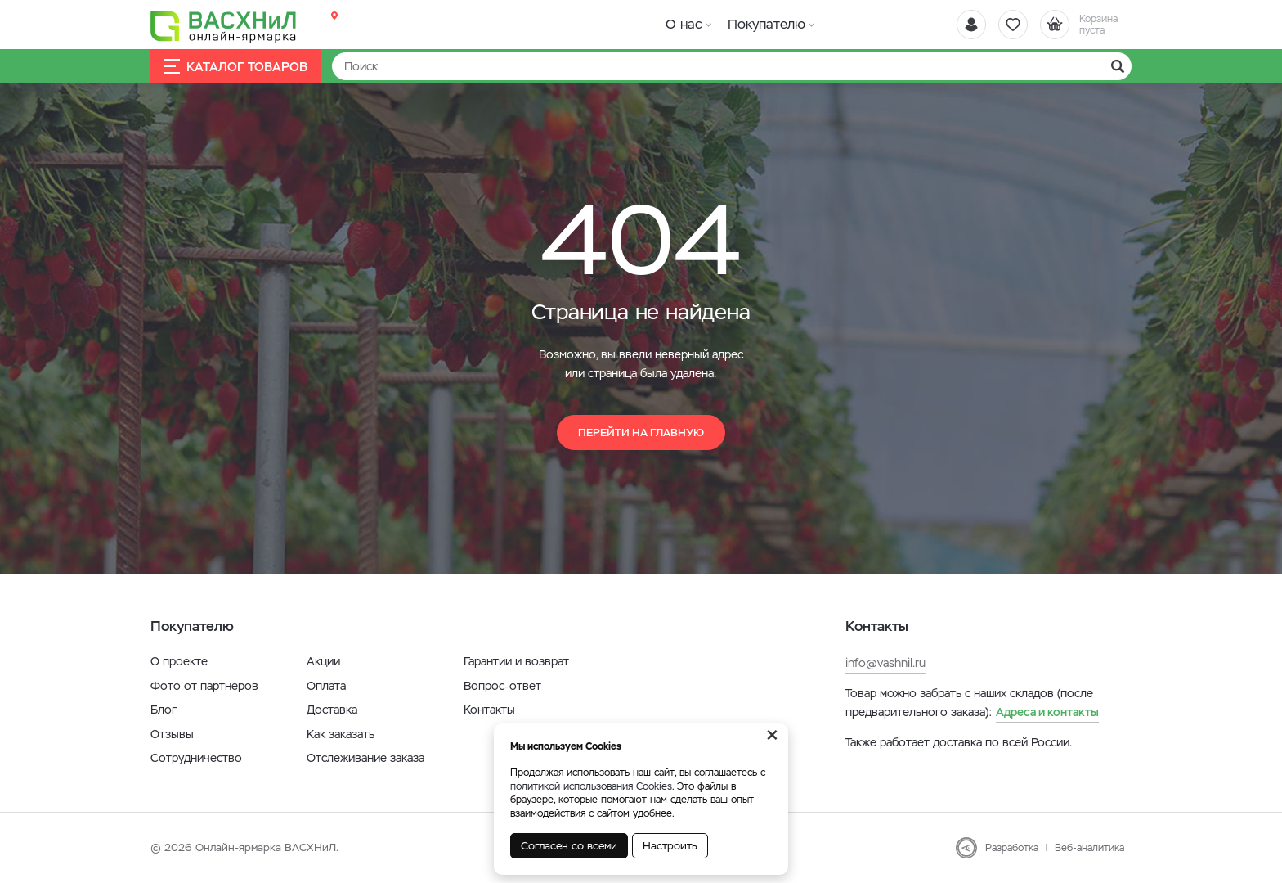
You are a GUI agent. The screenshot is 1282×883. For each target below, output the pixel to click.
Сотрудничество (196, 757)
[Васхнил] (224, 25)
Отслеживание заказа (365, 757)
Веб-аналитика (1089, 848)
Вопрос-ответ (502, 685)
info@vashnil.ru (885, 662)
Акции (323, 661)
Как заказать (340, 734)
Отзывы (172, 734)
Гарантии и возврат (516, 661)
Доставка (332, 709)
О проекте (179, 661)
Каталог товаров (235, 66)
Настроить (670, 846)
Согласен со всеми (569, 846)
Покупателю (766, 24)
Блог (163, 709)
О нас (684, 24)
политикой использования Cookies (591, 786)
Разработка (1011, 848)
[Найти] (732, 66)
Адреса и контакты (1047, 712)
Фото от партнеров (204, 685)
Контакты (489, 709)
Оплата (326, 685)
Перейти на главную (641, 432)
